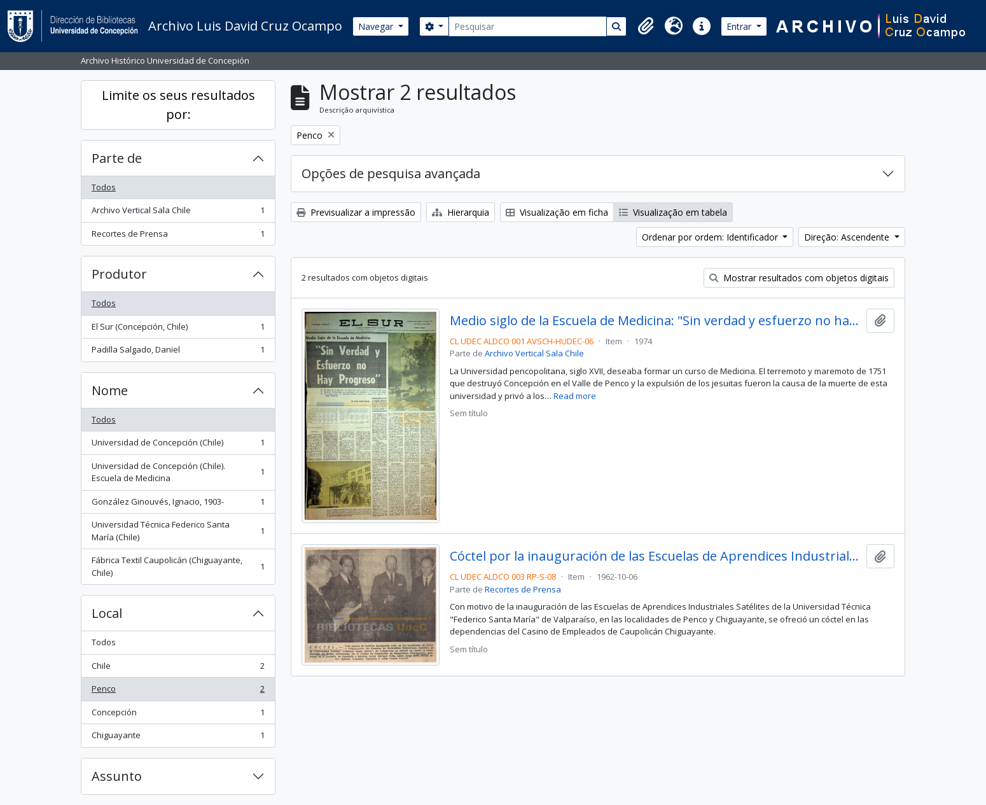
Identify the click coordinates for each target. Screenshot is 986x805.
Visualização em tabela (673, 212)
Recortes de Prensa (178, 236)
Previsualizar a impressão (355, 212)
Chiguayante (178, 737)
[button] (646, 26)
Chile (178, 668)
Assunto (117, 776)
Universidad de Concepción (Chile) (178, 445)
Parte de (117, 158)
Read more (574, 396)
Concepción (178, 715)
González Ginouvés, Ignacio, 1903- (178, 504)
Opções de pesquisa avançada (391, 173)
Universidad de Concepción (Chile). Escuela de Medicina (178, 472)
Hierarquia (460, 212)
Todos (104, 187)
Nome (110, 390)
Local (107, 613)
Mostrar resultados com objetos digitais (799, 278)
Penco (178, 691)
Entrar (740, 26)
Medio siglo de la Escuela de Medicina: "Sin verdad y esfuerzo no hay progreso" (655, 320)
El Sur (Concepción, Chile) (178, 329)
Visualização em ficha (557, 212)
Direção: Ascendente (848, 237)
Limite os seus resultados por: (178, 105)
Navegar (377, 26)
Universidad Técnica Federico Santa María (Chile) (178, 531)
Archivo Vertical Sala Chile (178, 212)
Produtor (119, 274)
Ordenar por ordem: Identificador (711, 237)
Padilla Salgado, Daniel (178, 352)
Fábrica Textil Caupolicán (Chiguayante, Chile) (178, 566)
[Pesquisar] (527, 26)
